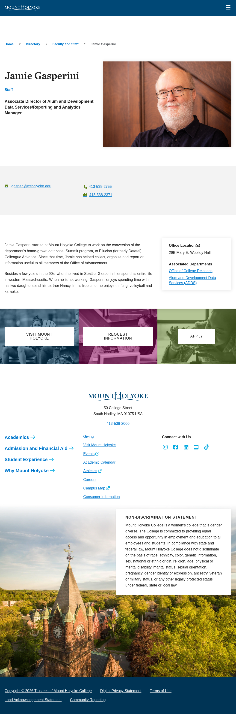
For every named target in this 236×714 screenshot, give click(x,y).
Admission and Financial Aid (36, 448)
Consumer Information (101, 497)
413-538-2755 (100, 186)
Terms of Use (160, 691)
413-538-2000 (118, 423)
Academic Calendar (99, 462)
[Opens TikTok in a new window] (206, 447)
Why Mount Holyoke (27, 470)
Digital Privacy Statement (121, 691)
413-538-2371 (100, 195)
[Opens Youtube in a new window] (196, 447)
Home (9, 44)
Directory (33, 44)
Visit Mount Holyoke (99, 445)
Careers (89, 480)
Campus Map (94, 488)
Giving (88, 436)
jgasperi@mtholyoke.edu (31, 186)
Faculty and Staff (66, 44)
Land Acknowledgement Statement (33, 700)
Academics (17, 437)
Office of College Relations (190, 271)
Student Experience (26, 459)
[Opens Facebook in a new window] (175, 447)
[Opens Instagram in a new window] (165, 447)
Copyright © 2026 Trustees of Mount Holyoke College (48, 691)
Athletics (90, 471)
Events (88, 454)
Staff (9, 90)
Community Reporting (88, 700)
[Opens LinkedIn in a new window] (186, 447)
